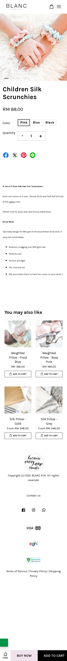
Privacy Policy (38, 571)
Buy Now (24, 656)
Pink (23, 122)
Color (6, 123)
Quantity (9, 133)
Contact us (34, 495)
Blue (36, 122)
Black (49, 122)
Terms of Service (16, 571)
